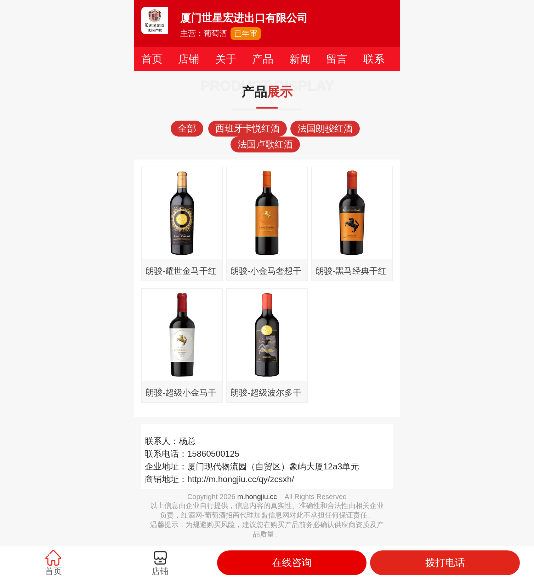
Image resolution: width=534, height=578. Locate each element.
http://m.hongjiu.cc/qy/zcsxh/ (240, 479)
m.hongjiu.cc (257, 497)
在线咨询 (292, 562)
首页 (152, 59)
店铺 (188, 59)
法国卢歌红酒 (265, 144)
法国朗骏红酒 (325, 128)
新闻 (300, 59)
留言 (336, 59)
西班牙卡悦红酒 (247, 128)
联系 (374, 59)
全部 (187, 128)
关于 (226, 59)
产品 (262, 59)
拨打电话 (445, 562)
